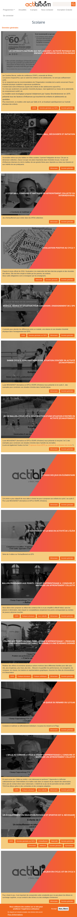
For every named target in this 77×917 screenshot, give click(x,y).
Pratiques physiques (28, 616)
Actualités (22, 10)
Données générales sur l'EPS (49, 108)
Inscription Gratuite (64, 10)
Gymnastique (69, 845)
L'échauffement (43, 841)
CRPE (34, 108)
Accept (54, 909)
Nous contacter (47, 10)
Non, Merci (63, 909)
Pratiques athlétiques (40, 676)
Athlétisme (42, 845)
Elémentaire (54, 168)
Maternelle (39, 279)
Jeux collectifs (42, 616)
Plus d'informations (15, 915)
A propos (33, 10)
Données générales (67, 108)
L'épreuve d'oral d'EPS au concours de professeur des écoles (50, 445)
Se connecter (8, 16)
